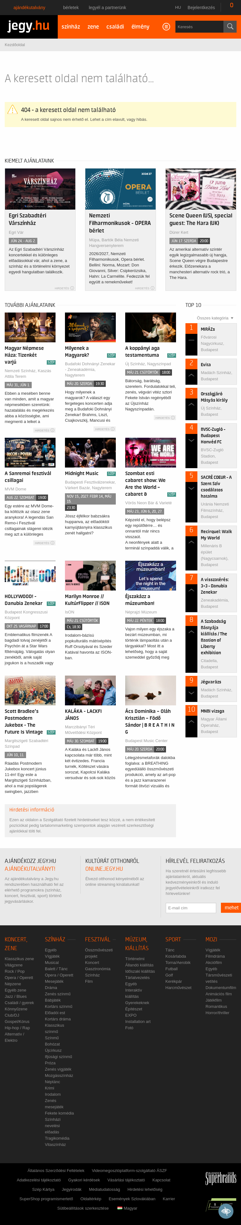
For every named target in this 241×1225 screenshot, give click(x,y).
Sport (173, 939)
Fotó (129, 1027)
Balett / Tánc (56, 968)
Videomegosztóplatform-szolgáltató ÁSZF (129, 1170)
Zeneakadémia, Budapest (215, 603)
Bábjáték (53, 1000)
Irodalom (53, 1094)
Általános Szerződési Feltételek (56, 1170)
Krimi (49, 1088)
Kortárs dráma (58, 1019)
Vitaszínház (55, 1144)
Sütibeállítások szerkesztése (83, 1208)
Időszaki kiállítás (140, 971)
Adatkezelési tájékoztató (39, 1180)
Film (89, 981)
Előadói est (55, 1012)
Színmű (52, 1037)
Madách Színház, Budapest (216, 375)
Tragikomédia (57, 1138)
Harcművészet (178, 987)
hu (178, 7)
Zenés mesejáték (54, 1103)
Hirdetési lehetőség (144, 1189)
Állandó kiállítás (139, 965)
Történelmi (134, 958)
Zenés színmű (58, 994)
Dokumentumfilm (221, 987)
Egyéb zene (15, 990)
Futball (171, 968)
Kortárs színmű (58, 1006)
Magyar (127, 1208)
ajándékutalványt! (30, 869)
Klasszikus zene (19, 958)
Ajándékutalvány (29, 7)
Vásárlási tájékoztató (126, 1180)
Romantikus (216, 1006)
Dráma (51, 987)
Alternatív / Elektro (14, 1037)
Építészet (133, 1009)
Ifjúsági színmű (58, 1056)
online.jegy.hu (104, 869)
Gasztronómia (97, 968)
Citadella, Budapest (209, 663)
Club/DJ (12, 1015)
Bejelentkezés (201, 7)
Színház (55, 939)
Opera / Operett (19, 977)
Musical (52, 962)
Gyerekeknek (137, 1002)
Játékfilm (214, 1000)
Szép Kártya (43, 1189)
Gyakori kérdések (84, 1180)
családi (115, 27)
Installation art (138, 1021)
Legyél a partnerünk (107, 7)
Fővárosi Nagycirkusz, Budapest (212, 343)
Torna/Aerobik (177, 962)
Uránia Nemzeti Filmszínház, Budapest (215, 510)
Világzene (14, 965)
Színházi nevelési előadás (53, 1125)
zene (93, 27)
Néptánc (52, 1081)
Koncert (92, 962)
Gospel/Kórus (17, 1021)
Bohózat (52, 1044)
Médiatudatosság (104, 1189)
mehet (232, 908)
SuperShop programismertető (46, 1198)
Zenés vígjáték (58, 1069)
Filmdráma (215, 956)
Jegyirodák (72, 1189)
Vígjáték (52, 956)
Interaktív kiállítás (133, 993)
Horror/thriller (217, 1012)
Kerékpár (173, 981)
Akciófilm (214, 962)
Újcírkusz (53, 1050)
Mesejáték (54, 981)
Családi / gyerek (19, 1002)
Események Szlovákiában (132, 1198)
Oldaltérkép (90, 1198)
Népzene (13, 984)
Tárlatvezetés (137, 977)
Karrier (169, 1198)
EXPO (131, 1015)
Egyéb (50, 950)
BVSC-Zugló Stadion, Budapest (212, 456)
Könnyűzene (16, 1009)
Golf (169, 975)
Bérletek (71, 7)
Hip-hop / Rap (17, 1027)
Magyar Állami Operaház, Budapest (214, 725)
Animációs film (219, 994)
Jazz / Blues (16, 996)
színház (71, 27)
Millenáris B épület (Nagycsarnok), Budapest (214, 555)
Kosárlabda (175, 956)
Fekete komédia (59, 1113)
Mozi (211, 939)
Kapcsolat (161, 1180)
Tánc (169, 950)
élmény (140, 27)
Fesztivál (97, 939)
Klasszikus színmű (54, 1028)
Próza (50, 1063)
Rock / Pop (15, 971)
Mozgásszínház (59, 1075)
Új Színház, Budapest (211, 411)
